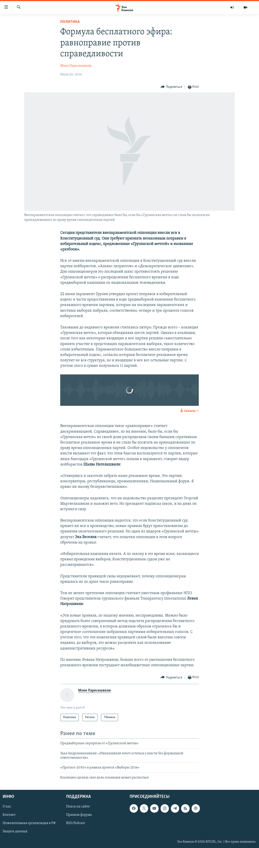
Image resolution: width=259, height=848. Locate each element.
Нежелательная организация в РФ (29, 823)
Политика (70, 22)
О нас (7, 807)
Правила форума (79, 815)
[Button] (171, 87)
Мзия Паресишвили (76, 66)
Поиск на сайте (78, 807)
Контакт (9, 815)
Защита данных (15, 831)
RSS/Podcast (75, 823)
